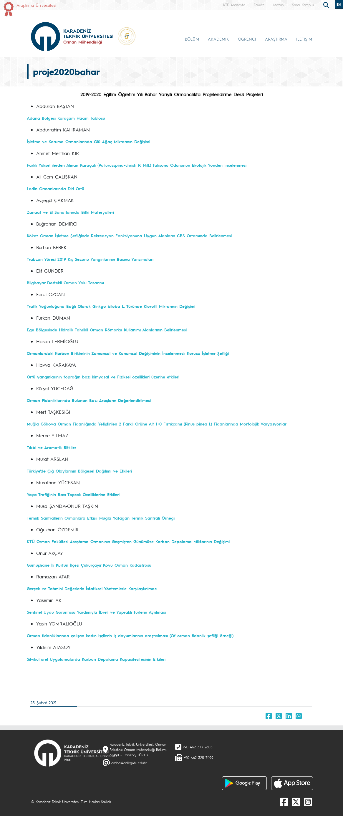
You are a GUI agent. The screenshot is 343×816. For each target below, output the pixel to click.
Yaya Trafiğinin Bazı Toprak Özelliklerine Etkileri (73, 494)
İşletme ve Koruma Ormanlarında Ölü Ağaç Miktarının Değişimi (88, 141)
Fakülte (259, 4)
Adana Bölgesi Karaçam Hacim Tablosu (66, 118)
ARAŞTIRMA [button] (276, 38)
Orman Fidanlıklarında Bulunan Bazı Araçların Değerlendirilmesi (89, 400)
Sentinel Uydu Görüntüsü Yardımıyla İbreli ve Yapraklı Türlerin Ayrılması (96, 612)
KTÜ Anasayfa (234, 4)
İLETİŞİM (304, 38)
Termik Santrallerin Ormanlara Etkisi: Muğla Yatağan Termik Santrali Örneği (101, 517)
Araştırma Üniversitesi (36, 5)
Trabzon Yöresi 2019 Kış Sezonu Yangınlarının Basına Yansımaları (90, 259)
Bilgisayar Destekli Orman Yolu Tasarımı (65, 282)
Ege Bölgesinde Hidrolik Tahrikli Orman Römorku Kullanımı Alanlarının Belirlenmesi (107, 329)
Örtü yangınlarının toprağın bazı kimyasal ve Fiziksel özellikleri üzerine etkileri (103, 376)
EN (339, 4)
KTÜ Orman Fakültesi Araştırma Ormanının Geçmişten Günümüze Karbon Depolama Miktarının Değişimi (128, 541)
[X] (296, 801)
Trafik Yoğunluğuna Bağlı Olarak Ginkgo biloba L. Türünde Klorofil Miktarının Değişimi (111, 306)
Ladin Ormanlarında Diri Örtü (55, 188)
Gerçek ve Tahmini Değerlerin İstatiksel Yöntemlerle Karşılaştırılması (92, 588)
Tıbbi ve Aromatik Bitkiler (51, 447)
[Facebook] (284, 801)
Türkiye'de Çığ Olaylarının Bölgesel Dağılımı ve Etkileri (79, 470)
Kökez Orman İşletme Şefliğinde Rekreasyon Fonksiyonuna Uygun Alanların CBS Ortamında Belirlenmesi (129, 235)
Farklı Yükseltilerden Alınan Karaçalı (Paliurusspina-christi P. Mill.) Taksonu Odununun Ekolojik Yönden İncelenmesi (136, 165)
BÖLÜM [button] (192, 38)
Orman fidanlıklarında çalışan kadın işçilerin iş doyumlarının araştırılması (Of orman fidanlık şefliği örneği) (130, 635)
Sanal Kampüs (303, 4)
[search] (326, 4)
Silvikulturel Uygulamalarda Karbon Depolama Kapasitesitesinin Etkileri (96, 659)
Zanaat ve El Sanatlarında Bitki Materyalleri (70, 212)
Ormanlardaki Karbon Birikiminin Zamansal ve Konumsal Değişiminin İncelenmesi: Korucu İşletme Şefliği (128, 353)
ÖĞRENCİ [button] (247, 38)
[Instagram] (308, 801)
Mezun (278, 4)
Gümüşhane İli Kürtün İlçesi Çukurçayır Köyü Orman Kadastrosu (89, 565)
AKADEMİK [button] (218, 38)
